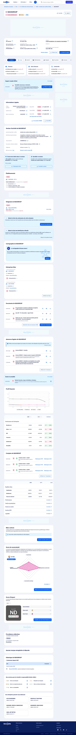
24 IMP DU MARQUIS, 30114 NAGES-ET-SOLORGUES (56, 41)
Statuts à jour (53, 52)
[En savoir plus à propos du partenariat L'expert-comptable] (27, 687)
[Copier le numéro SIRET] (15, 44)
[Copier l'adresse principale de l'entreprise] (68, 41)
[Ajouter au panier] (47, 86)
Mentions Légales (70, 733)
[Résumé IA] (42, 308)
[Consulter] (46, 308)
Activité (27, 60)
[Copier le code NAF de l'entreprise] (37, 132)
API (16, 730)
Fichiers (17, 727)
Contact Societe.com (39, 725)
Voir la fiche (48, 209)
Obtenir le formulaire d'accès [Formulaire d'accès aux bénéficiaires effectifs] (46, 237)
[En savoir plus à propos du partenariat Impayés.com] (51, 680)
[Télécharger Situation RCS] (50, 107)
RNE (49, 48)
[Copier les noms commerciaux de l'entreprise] (27, 114)
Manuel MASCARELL (13, 275)
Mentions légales (44, 52)
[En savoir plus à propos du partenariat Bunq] (27, 684)
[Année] (8, 603)
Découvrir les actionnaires (46, 224)
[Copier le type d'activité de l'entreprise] (28, 141)
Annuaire (17, 729)
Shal (51, 48)
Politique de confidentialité (62, 733)
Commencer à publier (47, 345)
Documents (55, 60)
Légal (20, 60)
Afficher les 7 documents (46, 324)
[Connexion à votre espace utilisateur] (69, 2)
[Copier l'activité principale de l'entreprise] (50, 136)
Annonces (64, 60)
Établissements (36, 60)
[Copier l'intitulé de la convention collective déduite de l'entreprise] (39, 144)
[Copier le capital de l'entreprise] (27, 111)
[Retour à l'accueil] (7, 723)
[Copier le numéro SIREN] (12, 41)
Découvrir (48, 258)
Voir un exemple (49, 376)
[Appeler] (67, 13)
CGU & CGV (46, 733)
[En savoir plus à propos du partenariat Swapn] (27, 680)
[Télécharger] (50, 308)
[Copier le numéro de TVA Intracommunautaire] (14, 48)
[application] (29, 399)
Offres (30, 2)
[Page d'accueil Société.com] (6, 2)
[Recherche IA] (35, 2)
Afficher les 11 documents (45, 476)
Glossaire (37, 727)
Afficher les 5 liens (47, 295)
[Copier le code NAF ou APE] (36, 44)
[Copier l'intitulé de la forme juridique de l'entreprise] (27, 107)
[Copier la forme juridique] (37, 48)
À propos (42, 733)
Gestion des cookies (53, 733)
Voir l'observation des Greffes (36, 116)
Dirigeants (46, 60)
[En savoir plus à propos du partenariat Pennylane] (51, 684)
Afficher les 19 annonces (46, 369)
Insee (47, 48)
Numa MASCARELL (13, 288)
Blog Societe (59, 725)
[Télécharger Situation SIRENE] (50, 110)
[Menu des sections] (5, 60)
